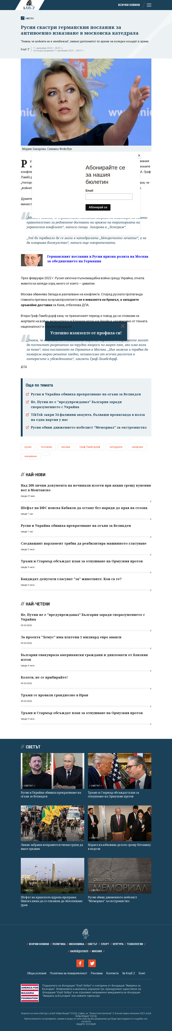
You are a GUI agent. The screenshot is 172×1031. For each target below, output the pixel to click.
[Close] (139, 155)
